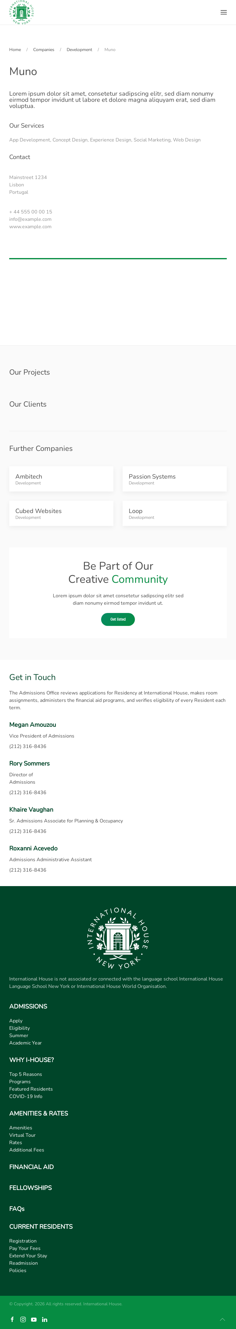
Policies (17, 1270)
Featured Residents (31, 1089)
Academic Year (25, 1043)
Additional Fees (26, 1150)
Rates (15, 1142)
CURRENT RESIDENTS (41, 1227)
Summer (18, 1035)
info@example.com (30, 219)
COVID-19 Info (25, 1096)
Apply (15, 1020)
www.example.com (30, 226)
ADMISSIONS (28, 1006)
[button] (224, 12)
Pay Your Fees (25, 1248)
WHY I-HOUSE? (31, 1060)
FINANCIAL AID (31, 1167)
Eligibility (19, 1028)
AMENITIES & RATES (38, 1113)
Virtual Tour (22, 1135)
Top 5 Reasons (25, 1074)
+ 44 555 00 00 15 (30, 212)
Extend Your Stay (28, 1255)
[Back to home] (21, 12)
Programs (20, 1081)
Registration (23, 1241)
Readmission (23, 1263)
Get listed (118, 619)
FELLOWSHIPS (30, 1188)
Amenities (20, 1127)
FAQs (17, 1209)
